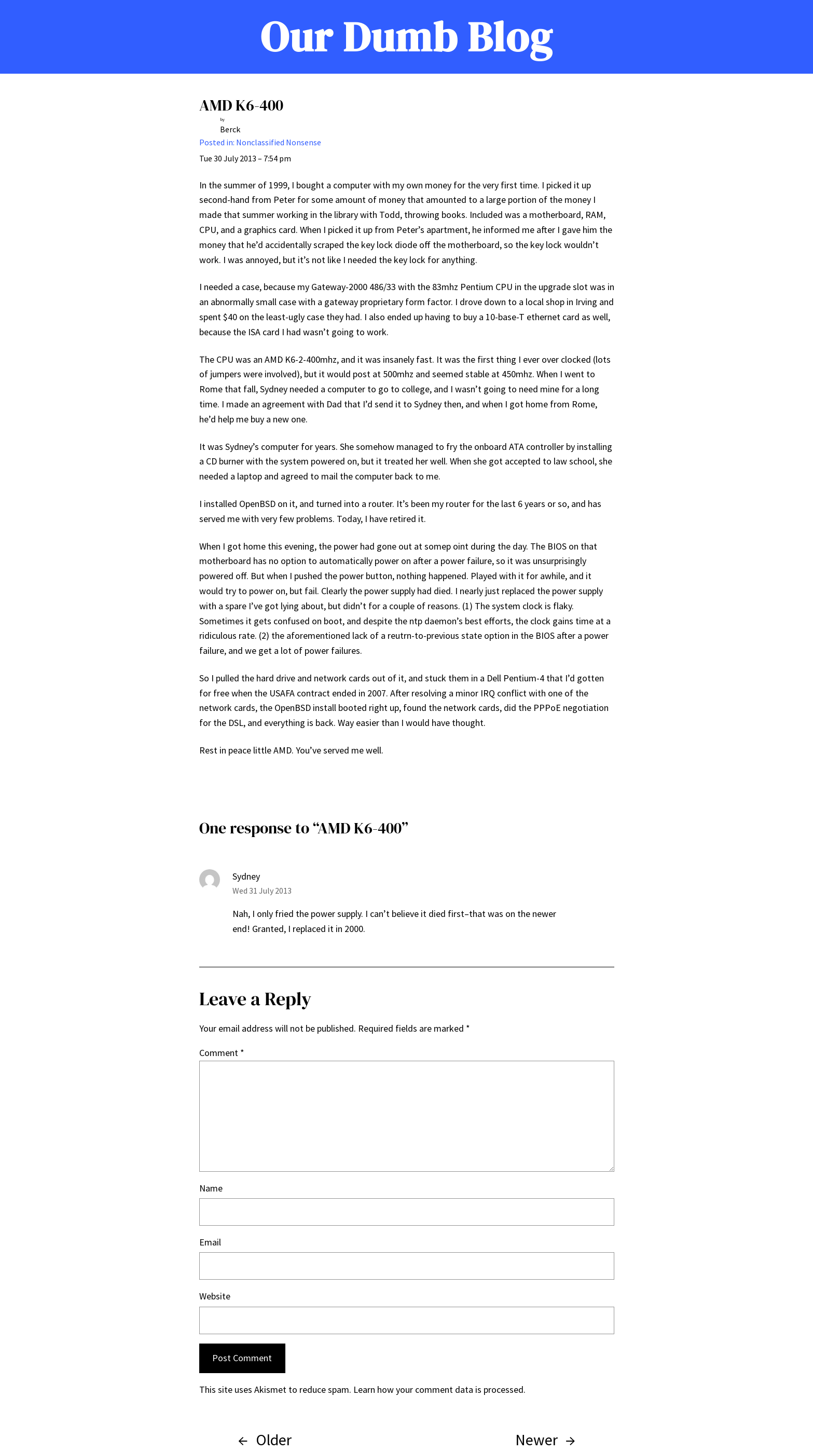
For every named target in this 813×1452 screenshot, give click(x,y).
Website (214, 1296)
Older (274, 1439)
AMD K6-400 (241, 105)
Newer (536, 1439)
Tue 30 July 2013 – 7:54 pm (245, 158)
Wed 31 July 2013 (262, 890)
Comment (221, 1053)
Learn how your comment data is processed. (439, 1389)
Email (210, 1242)
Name (211, 1188)
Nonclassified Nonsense (278, 142)
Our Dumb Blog (406, 36)
